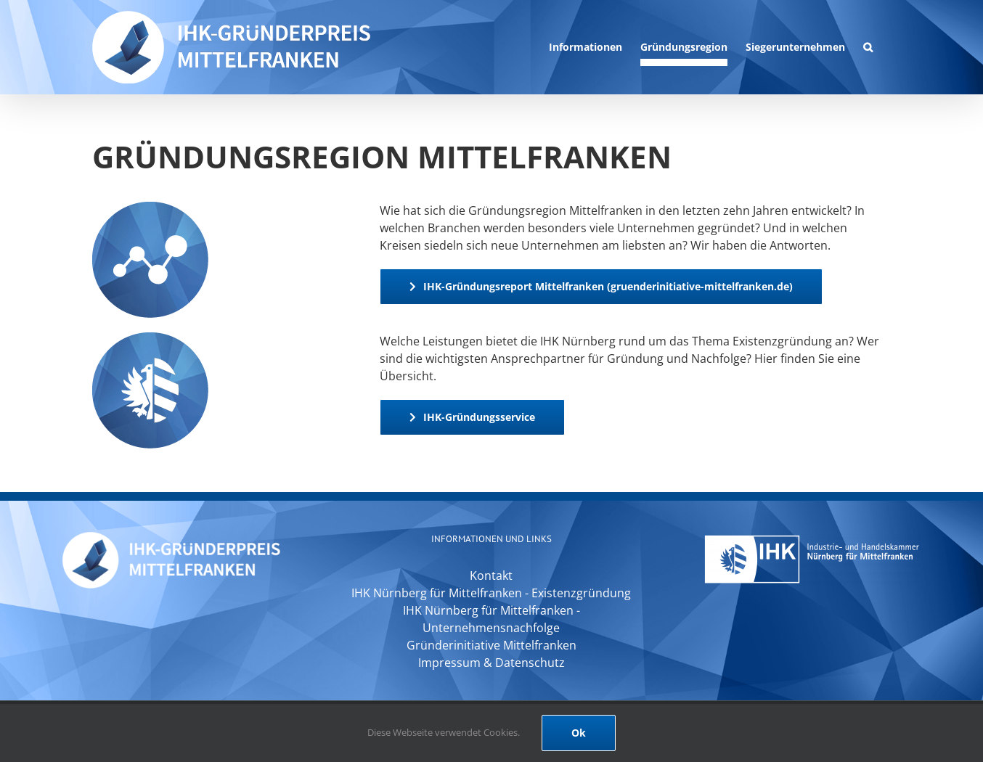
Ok (578, 733)
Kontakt (491, 575)
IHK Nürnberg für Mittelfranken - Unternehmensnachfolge (491, 619)
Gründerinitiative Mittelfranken (491, 645)
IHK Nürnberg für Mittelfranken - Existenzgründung (491, 593)
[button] (868, 47)
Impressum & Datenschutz (491, 663)
